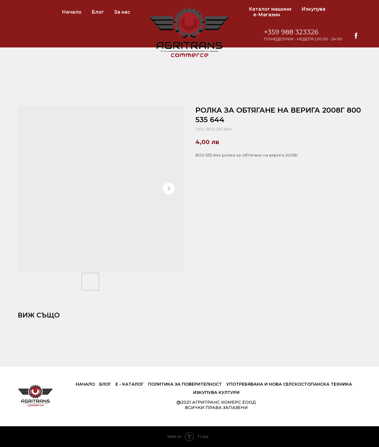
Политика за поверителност (185, 384)
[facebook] (356, 35)
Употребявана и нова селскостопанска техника (289, 384)
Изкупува (313, 9)
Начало (71, 12)
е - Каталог (129, 384)
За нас (122, 12)
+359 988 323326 (291, 32)
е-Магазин (266, 14)
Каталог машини (270, 9)
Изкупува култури (216, 392)
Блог (97, 12)
